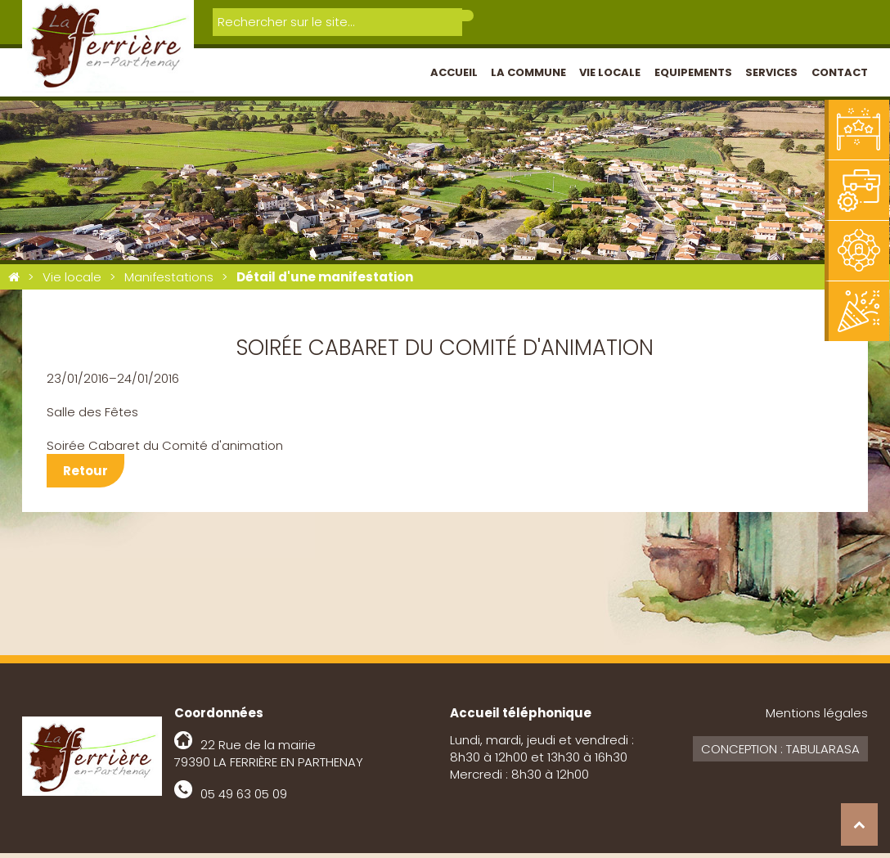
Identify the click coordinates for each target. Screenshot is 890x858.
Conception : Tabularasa (780, 753)
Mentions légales (817, 717)
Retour (85, 475)
